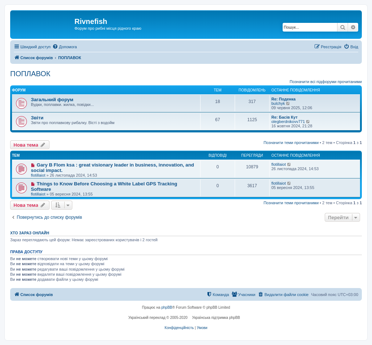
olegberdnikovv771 (288, 121)
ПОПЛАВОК (30, 74)
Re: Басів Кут (284, 117)
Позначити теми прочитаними (291, 142)
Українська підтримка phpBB (216, 318)
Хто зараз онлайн (29, 233)
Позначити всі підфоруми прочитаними (326, 81)
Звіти (37, 117)
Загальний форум (52, 99)
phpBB (166, 307)
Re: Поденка (283, 99)
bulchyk (278, 103)
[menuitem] (64, 46)
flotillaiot (38, 175)
